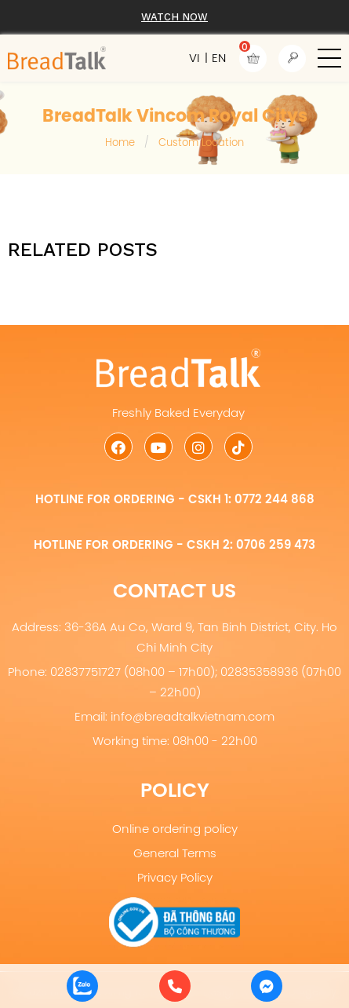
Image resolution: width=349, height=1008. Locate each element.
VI (194, 57)
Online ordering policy (175, 828)
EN (219, 57)
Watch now (174, 17)
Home (120, 142)
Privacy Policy (175, 877)
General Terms (174, 853)
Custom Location (201, 142)
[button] (329, 58)
